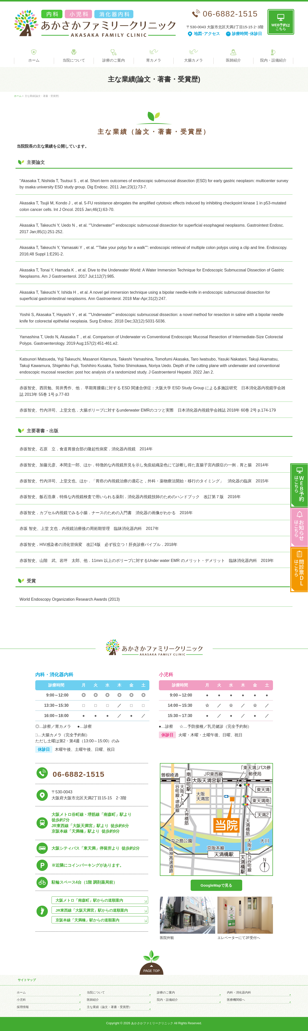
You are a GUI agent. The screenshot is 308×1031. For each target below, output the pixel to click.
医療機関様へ (236, 999)
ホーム (21, 992)
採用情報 (23, 1007)
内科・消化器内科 (239, 992)
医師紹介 (93, 999)
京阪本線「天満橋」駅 (87, 920)
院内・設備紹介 (167, 999)
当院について (96, 992)
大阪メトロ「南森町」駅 (89, 900)
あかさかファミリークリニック (152, 1023)
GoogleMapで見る (216, 885)
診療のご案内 (166, 992)
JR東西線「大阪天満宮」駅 (92, 910)
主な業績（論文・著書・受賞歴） (109, 1007)
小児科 (21, 999)
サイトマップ (27, 979)
